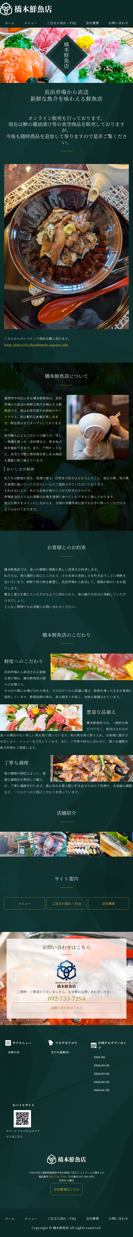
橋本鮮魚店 (61, 1227)
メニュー (30, 23)
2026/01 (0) (101, 1090)
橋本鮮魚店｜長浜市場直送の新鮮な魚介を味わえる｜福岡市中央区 (26, 9)
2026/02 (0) (101, 1082)
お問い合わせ (118, 1218)
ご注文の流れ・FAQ (61, 23)
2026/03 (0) (101, 1074)
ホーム (10, 23)
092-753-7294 (66, 998)
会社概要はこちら (66, 1189)
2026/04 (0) (101, 1065)
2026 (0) (99, 1057)
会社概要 (92, 23)
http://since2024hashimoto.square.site (36, 344)
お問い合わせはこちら (67, 1007)
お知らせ (14, 1052)
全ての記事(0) (60, 1052)
